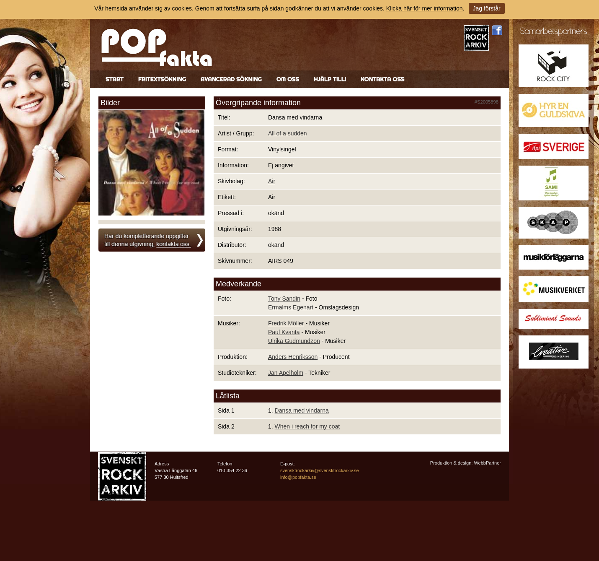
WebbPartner (487, 462)
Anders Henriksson (293, 356)
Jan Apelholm (285, 372)
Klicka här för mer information (424, 8)
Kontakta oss (382, 79)
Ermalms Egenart (290, 307)
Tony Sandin (284, 298)
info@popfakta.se (298, 477)
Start (115, 79)
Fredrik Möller (286, 323)
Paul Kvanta (284, 332)
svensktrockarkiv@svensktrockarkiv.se (319, 470)
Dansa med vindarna (302, 410)
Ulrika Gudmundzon (294, 341)
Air (271, 181)
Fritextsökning (162, 79)
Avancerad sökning (231, 79)
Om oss (287, 79)
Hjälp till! (330, 79)
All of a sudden (287, 133)
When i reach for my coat (307, 426)
